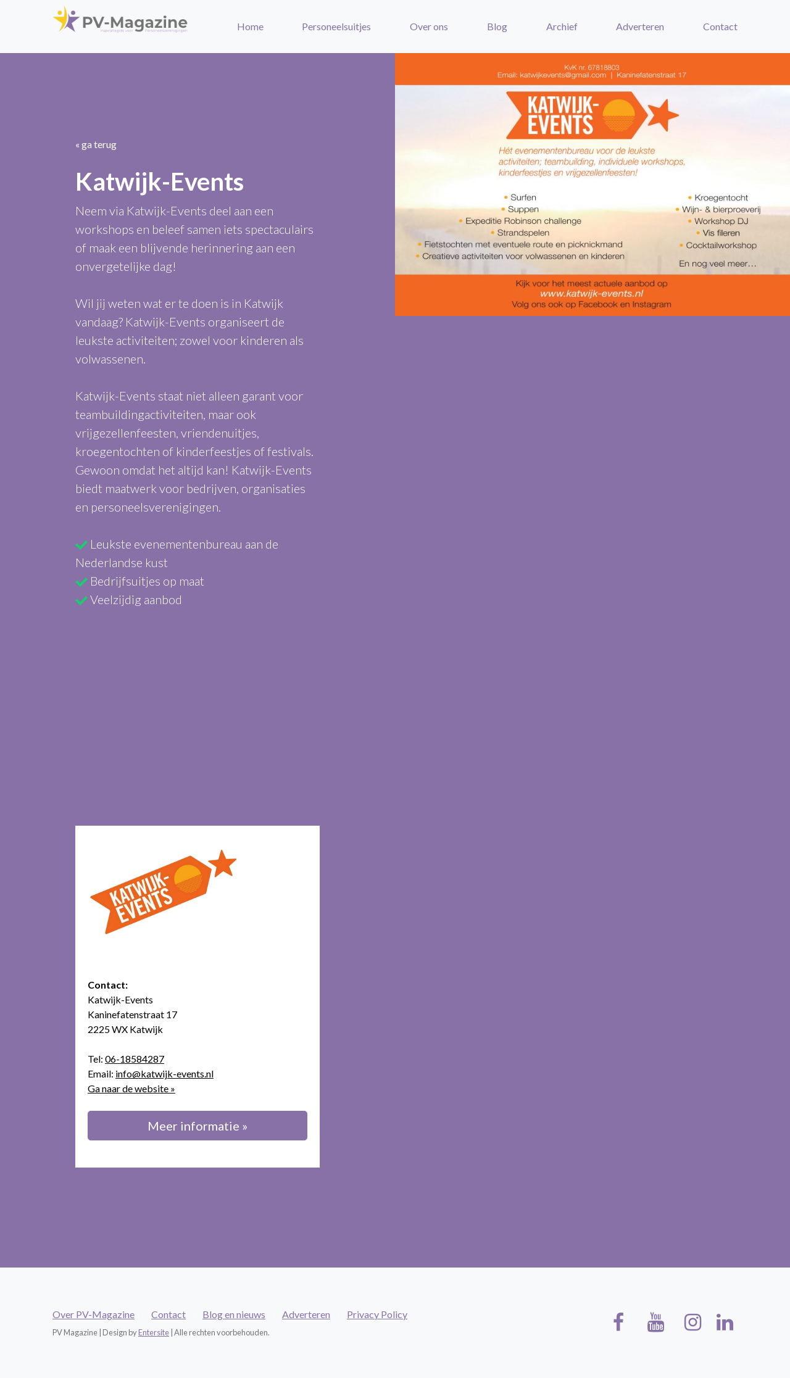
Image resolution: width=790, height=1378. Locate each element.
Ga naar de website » (131, 1088)
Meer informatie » (197, 1125)
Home (250, 26)
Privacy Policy (377, 1314)
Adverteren (640, 26)
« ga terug (96, 144)
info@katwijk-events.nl (164, 1073)
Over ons (429, 26)
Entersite (153, 1332)
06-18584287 (134, 1059)
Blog (497, 26)
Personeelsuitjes (336, 26)
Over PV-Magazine (93, 1314)
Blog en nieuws (233, 1314)
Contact (720, 26)
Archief (562, 26)
